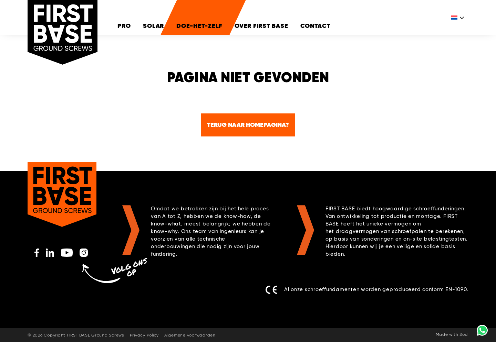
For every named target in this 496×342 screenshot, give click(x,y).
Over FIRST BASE (261, 26)
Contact (315, 26)
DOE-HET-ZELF (199, 26)
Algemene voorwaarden (190, 335)
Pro (124, 26)
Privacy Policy (144, 335)
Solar (153, 26)
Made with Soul (452, 335)
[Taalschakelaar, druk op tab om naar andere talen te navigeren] (458, 26)
